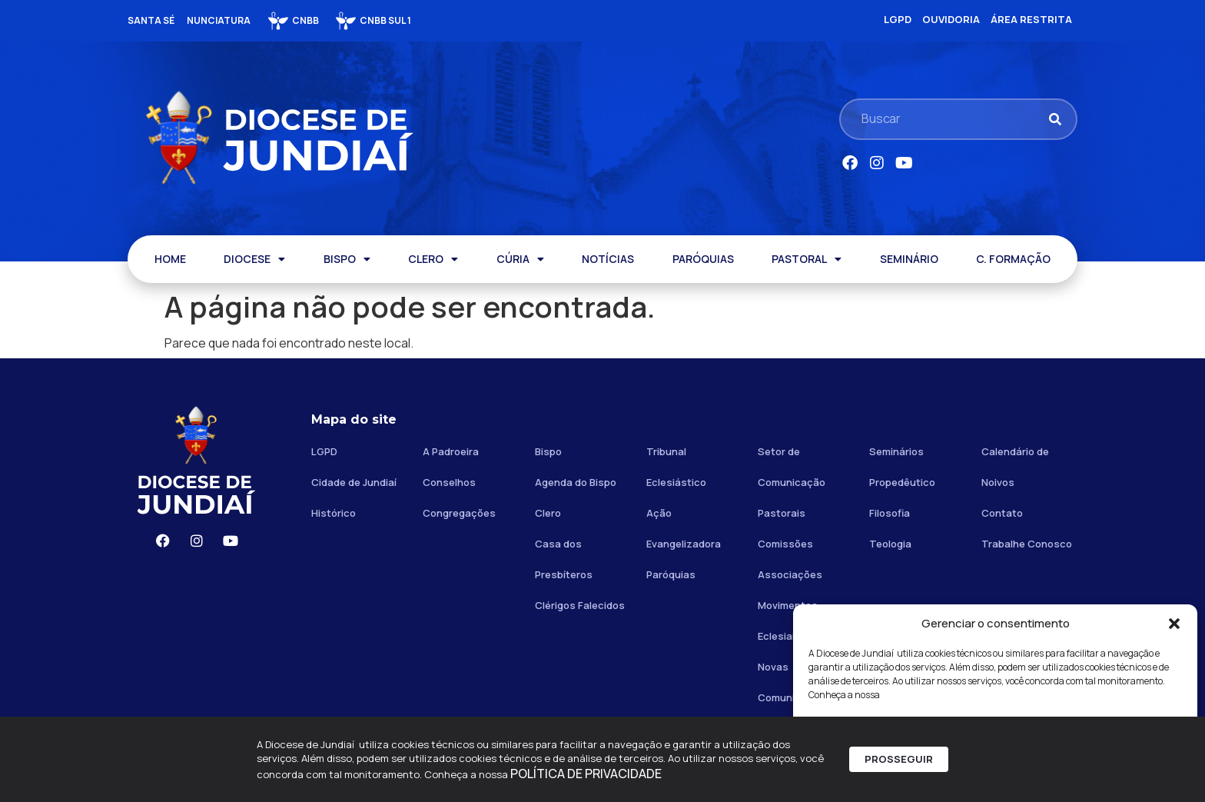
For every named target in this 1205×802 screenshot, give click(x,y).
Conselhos (449, 482)
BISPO (347, 259)
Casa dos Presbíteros (564, 559)
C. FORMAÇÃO (1013, 258)
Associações (790, 574)
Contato (1002, 513)
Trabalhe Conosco (1026, 544)
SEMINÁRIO (909, 258)
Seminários (896, 451)
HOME (170, 258)
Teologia (890, 544)
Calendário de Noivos (1015, 466)
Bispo (548, 451)
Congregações (459, 513)
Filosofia (889, 513)
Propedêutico (902, 482)
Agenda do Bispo (575, 482)
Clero (548, 513)
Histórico (333, 513)
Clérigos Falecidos (580, 605)
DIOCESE (254, 259)
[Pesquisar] (1054, 118)
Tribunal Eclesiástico (676, 466)
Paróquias (670, 574)
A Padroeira (451, 451)
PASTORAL (807, 259)
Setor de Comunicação (791, 466)
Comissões (785, 544)
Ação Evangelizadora (683, 528)
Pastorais (781, 513)
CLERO (433, 259)
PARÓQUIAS (703, 258)
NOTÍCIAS (608, 258)
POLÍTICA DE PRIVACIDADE (586, 778)
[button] (1174, 623)
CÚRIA (520, 259)
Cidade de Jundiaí (354, 482)
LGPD (324, 451)
